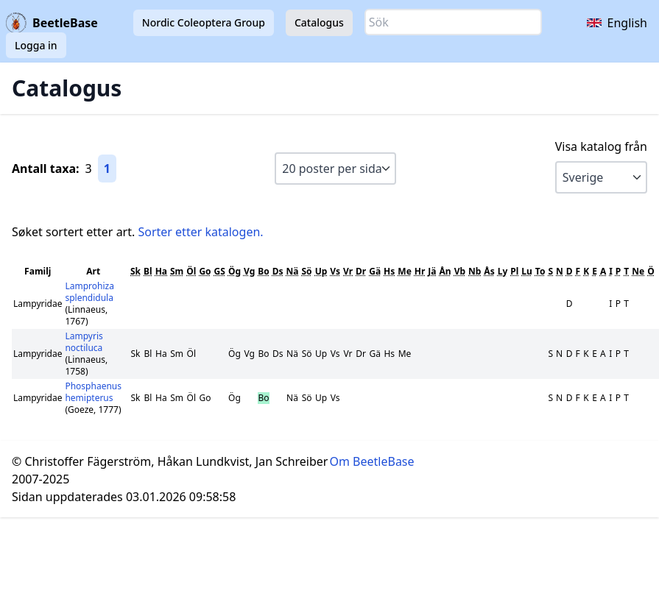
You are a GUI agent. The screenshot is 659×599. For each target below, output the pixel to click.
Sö (307, 271)
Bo (263, 271)
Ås (489, 271)
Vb (459, 271)
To (540, 271)
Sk (135, 271)
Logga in (36, 45)
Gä (375, 271)
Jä (432, 271)
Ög (234, 271)
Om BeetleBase (372, 461)
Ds (277, 271)
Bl (148, 271)
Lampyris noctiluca (83, 342)
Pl (514, 271)
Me (404, 271)
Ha (161, 271)
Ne (638, 271)
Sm (176, 271)
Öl (191, 271)
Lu (526, 271)
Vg (249, 271)
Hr (420, 271)
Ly (503, 271)
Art (93, 271)
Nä (292, 271)
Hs (389, 271)
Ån (445, 271)
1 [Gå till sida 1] (107, 168)
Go (205, 271)
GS (219, 271)
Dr (361, 271)
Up (321, 271)
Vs (335, 271)
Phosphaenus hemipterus (93, 392)
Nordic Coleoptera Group (203, 22)
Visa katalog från (601, 146)
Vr (348, 271)
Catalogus (319, 22)
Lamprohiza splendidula (89, 292)
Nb (474, 271)
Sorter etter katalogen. (200, 232)
